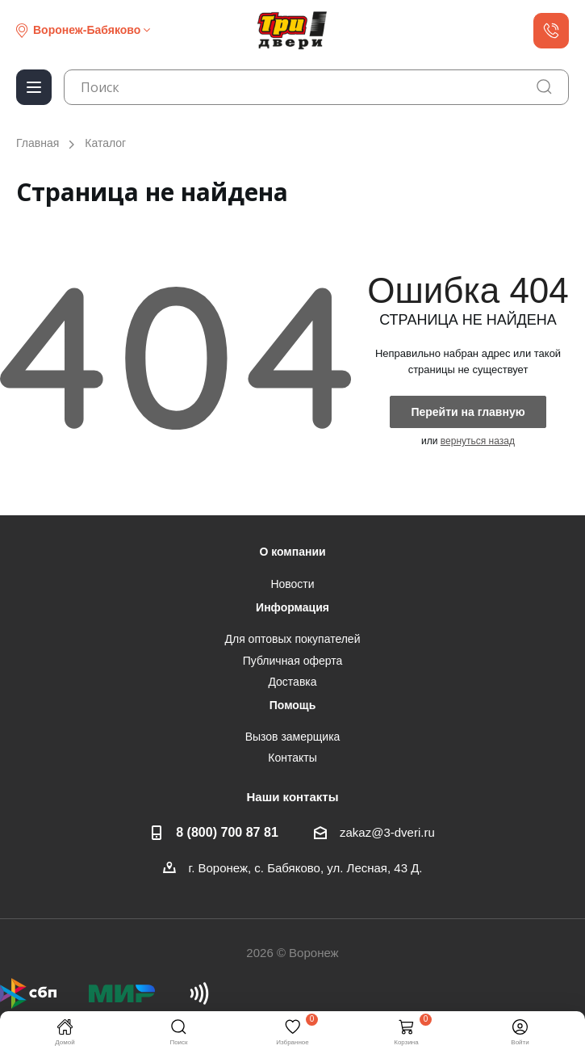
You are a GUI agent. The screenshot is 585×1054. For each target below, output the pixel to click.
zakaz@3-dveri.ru (387, 832)
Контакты (292, 757)
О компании (292, 551)
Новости (292, 583)
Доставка (292, 681)
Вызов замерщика (293, 736)
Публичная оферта (293, 660)
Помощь (293, 705)
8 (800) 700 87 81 (227, 832)
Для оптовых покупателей (293, 638)
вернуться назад (478, 441)
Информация (292, 607)
